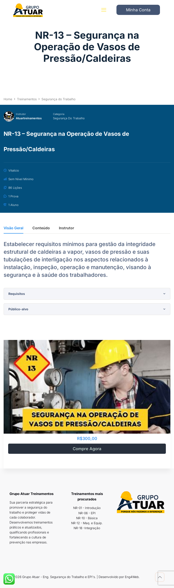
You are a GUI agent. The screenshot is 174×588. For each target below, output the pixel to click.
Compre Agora (87, 448)
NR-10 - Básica (87, 518)
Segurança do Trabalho (70, 118)
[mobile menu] (103, 10)
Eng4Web (132, 577)
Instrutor (21, 114)
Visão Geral (13, 228)
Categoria (59, 114)
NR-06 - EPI (87, 513)
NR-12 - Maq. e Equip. (87, 523)
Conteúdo (41, 228)
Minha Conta (138, 10)
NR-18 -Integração (87, 528)
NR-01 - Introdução (87, 508)
